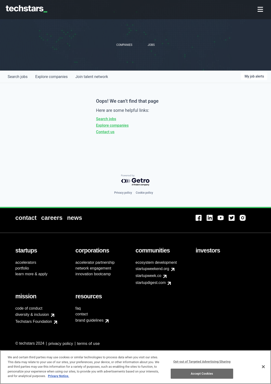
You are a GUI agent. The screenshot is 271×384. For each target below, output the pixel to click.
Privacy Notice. (58, 378)
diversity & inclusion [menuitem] (32, 314)
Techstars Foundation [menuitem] (33, 321)
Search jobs (106, 119)
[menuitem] (260, 9)
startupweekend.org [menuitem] (152, 269)
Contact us (105, 132)
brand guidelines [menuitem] (89, 320)
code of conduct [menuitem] (28, 308)
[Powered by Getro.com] (135, 180)
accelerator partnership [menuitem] (95, 262)
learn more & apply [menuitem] (31, 274)
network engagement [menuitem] (93, 268)
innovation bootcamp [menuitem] (93, 274)
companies (51, 76)
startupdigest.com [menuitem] (151, 283)
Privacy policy (123, 192)
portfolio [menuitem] (22, 268)
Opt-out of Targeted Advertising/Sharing (202, 364)
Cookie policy (144, 192)
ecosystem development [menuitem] (156, 262)
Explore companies (112, 125)
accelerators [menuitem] (25, 262)
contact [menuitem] (81, 314)
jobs (18, 76)
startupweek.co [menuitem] (148, 276)
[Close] (263, 369)
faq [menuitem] (78, 308)
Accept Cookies (202, 376)
